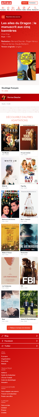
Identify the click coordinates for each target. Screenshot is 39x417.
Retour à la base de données (19, 328)
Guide (24, 8)
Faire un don (5, 405)
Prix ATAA (4, 361)
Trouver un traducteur (9, 394)
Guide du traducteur (8, 375)
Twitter (20, 346)
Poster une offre (6, 396)
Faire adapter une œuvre (10, 391)
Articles (29, 8)
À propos (4, 356)
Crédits (3, 412)
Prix (8, 8)
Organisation (5, 359)
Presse (3, 410)
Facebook (20, 341)
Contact (4, 408)
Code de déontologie (8, 380)
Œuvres (13, 8)
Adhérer (24, 3)
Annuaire (18, 8)
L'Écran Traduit (6, 377)
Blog (20, 336)
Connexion (33, 3)
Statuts (3, 363)
